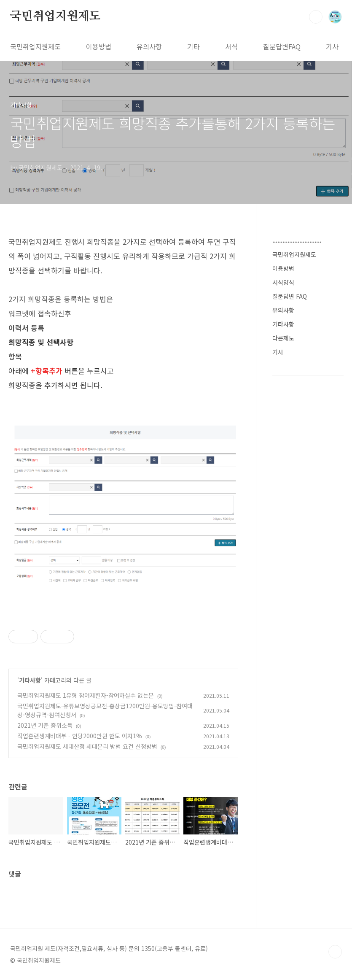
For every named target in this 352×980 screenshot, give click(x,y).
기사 (332, 46)
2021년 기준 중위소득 (45, 725)
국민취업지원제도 (55, 16)
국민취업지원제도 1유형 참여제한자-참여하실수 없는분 (85, 695)
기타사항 (30, 680)
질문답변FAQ (282, 46)
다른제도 (283, 338)
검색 (315, 17)
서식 (231, 46)
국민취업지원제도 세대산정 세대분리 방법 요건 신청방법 (87, 746)
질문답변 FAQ (289, 296)
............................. (296, 240)
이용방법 (98, 46)
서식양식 (283, 282)
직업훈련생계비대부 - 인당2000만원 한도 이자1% (79, 736)
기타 (193, 46)
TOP (335, 951)
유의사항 (149, 46)
